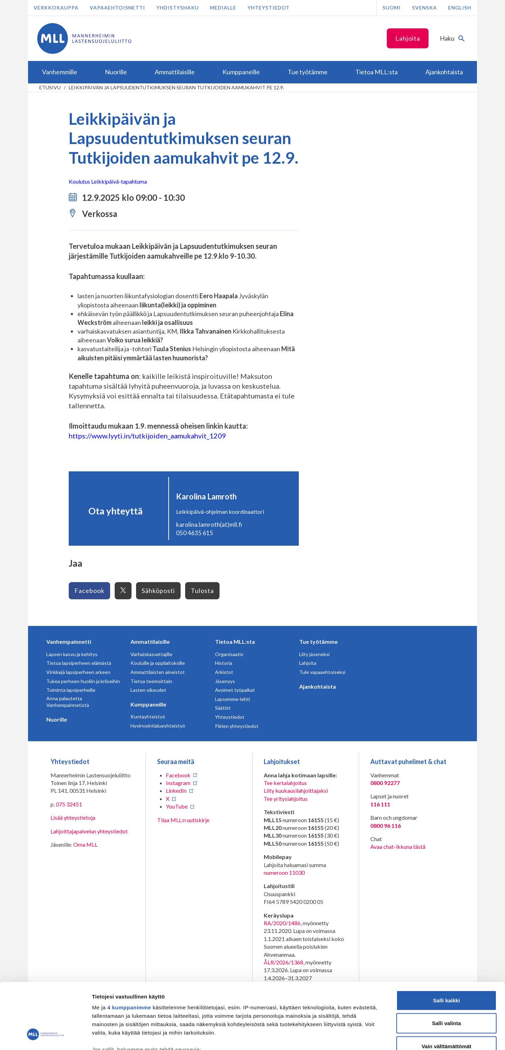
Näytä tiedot (375, 1036)
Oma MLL (85, 844)
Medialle (223, 8)
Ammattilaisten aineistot (157, 672)
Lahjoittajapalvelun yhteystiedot (89, 831)
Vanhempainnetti (68, 641)
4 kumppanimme (129, 950)
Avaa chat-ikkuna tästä (397, 846)
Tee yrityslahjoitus (286, 798)
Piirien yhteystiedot (236, 726)
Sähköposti (158, 590)
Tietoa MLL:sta (235, 641)
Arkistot (224, 672)
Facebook (89, 590)
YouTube (177, 806)
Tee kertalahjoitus (285, 782)
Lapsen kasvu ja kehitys (71, 654)
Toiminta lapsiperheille (70, 690)
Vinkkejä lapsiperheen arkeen (78, 672)
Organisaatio (229, 654)
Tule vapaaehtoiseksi (322, 672)
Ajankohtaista (317, 686)
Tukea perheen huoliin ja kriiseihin (83, 681)
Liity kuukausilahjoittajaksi (296, 790)
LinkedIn (176, 790)
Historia (223, 663)
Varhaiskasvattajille (151, 654)
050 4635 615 (194, 533)
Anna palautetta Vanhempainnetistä (67, 701)
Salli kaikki (446, 943)
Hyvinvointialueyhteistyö (157, 726)
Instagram (178, 782)
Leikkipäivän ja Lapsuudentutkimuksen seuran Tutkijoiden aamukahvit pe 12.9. (176, 87)
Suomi (392, 8)
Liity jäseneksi (314, 654)
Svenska (424, 8)
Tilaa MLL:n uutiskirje (183, 820)
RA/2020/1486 (282, 923)
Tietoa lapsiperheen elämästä (78, 663)
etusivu (50, 87)
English (459, 8)
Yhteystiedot (269, 8)
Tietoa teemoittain (151, 681)
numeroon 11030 (284, 872)
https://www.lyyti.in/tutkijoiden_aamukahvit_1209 (147, 435)
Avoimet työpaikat (235, 690)
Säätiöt (223, 708)
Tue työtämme (318, 641)
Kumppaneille (148, 704)
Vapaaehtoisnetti (117, 8)
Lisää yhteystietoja (72, 817)
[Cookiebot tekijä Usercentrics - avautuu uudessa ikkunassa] (45, 1036)
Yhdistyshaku (177, 8)
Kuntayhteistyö (147, 717)
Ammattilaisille (150, 641)
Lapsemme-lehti (232, 699)
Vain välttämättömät (446, 989)
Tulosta (202, 590)
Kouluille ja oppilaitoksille (157, 663)
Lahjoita (407, 38)
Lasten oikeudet (148, 690)
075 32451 (69, 804)
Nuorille (56, 719)
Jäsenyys (225, 681)
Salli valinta (446, 966)
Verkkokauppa (56, 8)
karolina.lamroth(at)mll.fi (209, 524)
